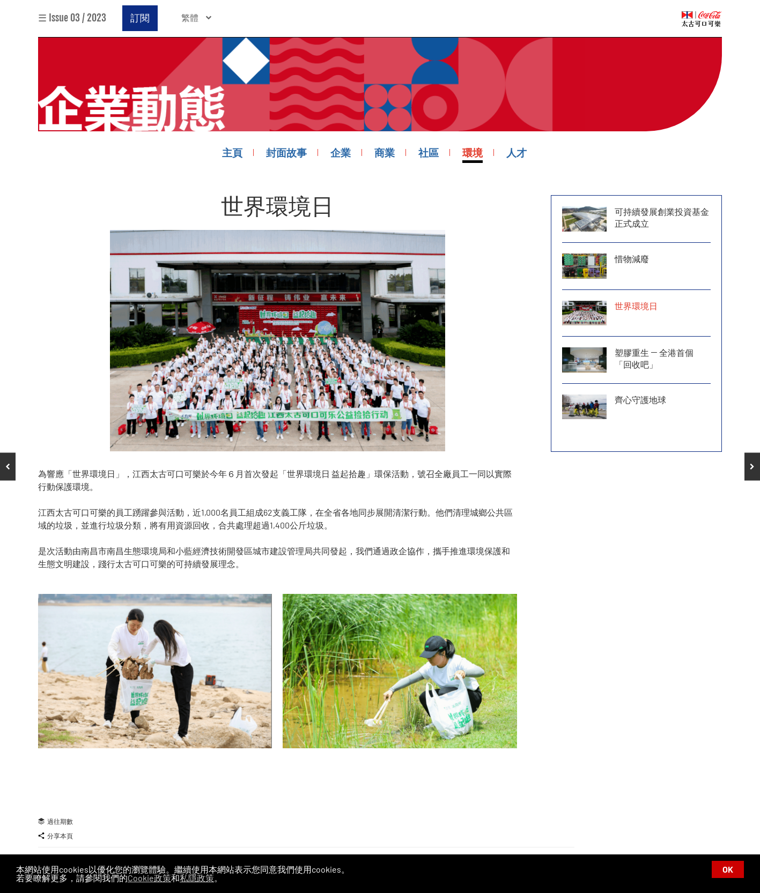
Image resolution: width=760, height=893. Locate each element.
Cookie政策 (149, 878)
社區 (428, 152)
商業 (384, 152)
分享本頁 (55, 835)
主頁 (232, 152)
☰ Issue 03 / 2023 (72, 18)
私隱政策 (197, 878)
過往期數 (55, 821)
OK (727, 869)
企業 (340, 152)
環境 (472, 152)
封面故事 (286, 152)
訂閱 (140, 18)
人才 (516, 152)
